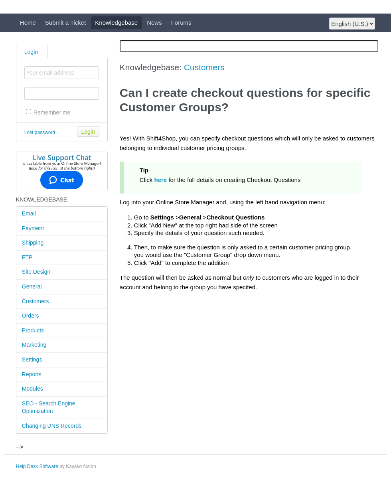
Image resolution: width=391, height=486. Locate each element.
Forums (181, 22)
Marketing (34, 345)
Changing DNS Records (51, 426)
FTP (27, 257)
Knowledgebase (116, 22)
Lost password (39, 132)
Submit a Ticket (65, 22)
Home (28, 22)
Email (29, 213)
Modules (32, 388)
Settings (32, 359)
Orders (30, 315)
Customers (35, 301)
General (32, 286)
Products (33, 330)
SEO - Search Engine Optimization (48, 407)
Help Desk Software (37, 466)
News (154, 22)
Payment (33, 228)
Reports (31, 374)
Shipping (33, 242)
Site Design (36, 272)
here (160, 179)
